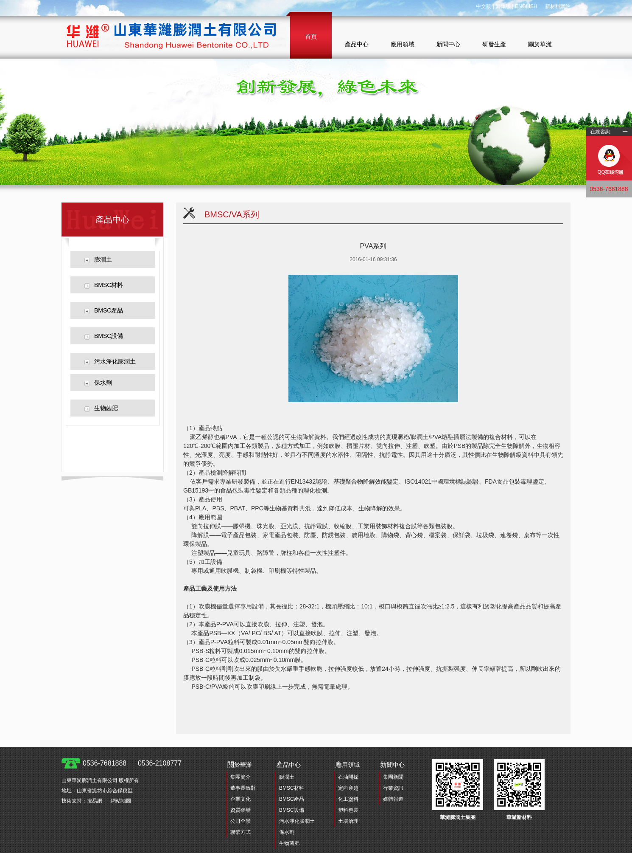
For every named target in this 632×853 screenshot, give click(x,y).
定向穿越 (348, 788)
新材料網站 (557, 6)
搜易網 (94, 801)
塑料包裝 (348, 810)
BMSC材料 (108, 285)
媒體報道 (393, 799)
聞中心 (392, 764)
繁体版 (503, 6)
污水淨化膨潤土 (115, 361)
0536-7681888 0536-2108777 (132, 763)
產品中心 (357, 44)
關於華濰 (540, 44)
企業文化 (240, 799)
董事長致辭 (243, 788)
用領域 (347, 764)
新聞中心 (448, 44)
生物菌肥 (106, 408)
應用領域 (402, 44)
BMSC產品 (108, 310)
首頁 (311, 36)
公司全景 (240, 821)
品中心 (288, 764)
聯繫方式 (240, 832)
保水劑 (103, 382)
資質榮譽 (240, 810)
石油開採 (348, 777)
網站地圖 (121, 801)
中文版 (483, 6)
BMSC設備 (108, 335)
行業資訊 (393, 788)
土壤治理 (348, 821)
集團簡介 (240, 777)
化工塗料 (348, 799)
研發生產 (494, 44)
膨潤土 (103, 259)
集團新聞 (393, 777)
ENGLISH (526, 6)
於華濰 (239, 764)
